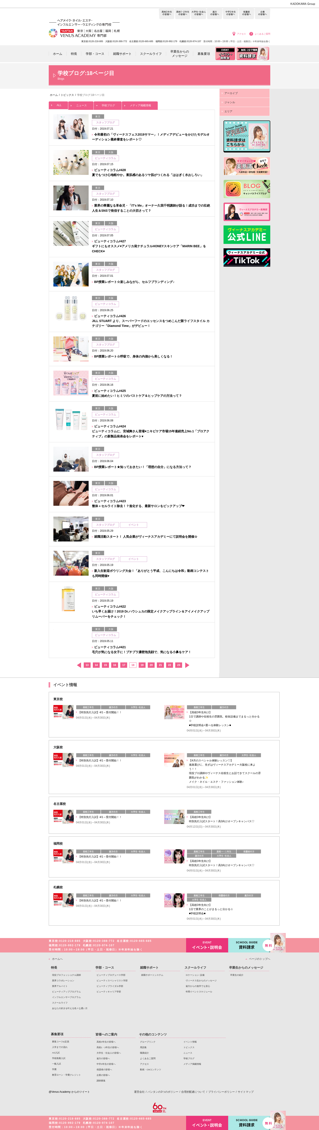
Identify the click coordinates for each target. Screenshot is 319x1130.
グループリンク (148, 1042)
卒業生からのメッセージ (246, 967)
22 (169, 665)
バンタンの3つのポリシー (163, 1091)
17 (123, 665)
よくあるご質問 (262, 34)
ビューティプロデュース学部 (111, 975)
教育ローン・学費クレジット (66, 1075)
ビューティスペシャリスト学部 (112, 980)
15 (105, 665)
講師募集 (101, 1080)
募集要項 (57, 1034)
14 (96, 665)
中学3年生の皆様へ (230, 13)
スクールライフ (60, 1003)
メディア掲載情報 (140, 104)
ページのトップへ (259, 958)
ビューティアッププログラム (66, 991)
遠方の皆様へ (214, 13)
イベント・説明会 (207, 945)
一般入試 (56, 1064)
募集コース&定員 (60, 1041)
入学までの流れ (60, 1047)
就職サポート (149, 967)
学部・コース (104, 967)
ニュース (80, 104)
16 (114, 665)
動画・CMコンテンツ (150, 1069)
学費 (54, 1069)
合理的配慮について (193, 1091)
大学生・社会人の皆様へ (198, 13)
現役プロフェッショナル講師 (66, 975)
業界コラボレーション (63, 980)
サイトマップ (246, 1091)
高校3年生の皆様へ (167, 13)
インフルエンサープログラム (66, 997)
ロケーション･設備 (195, 975)
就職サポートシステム (152, 975)
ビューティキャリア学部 (109, 991)
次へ (187, 665)
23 (178, 665)
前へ (79, 665)
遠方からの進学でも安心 (198, 986)
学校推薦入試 (58, 1058)
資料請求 (249, 944)
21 (160, 665)
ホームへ (57, 958)
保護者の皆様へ (246, 13)
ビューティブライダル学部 (110, 986)
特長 (54, 967)
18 (132, 665)
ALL (58, 104)
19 (142, 665)
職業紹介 (144, 1053)
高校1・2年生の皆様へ (183, 13)
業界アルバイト (60, 986)
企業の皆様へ (262, 13)
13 (87, 665)
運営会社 (139, 1091)
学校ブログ (108, 104)
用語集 (143, 1047)
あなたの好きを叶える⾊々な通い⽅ (70, 1008)
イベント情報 (190, 1042)
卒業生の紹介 (236, 975)
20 (151, 665)
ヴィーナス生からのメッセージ (201, 980)
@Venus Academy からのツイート (69, 1091)
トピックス (189, 1047)
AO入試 (56, 1052)
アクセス (241, 34)
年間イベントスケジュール (199, 991)
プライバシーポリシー (221, 1091)
